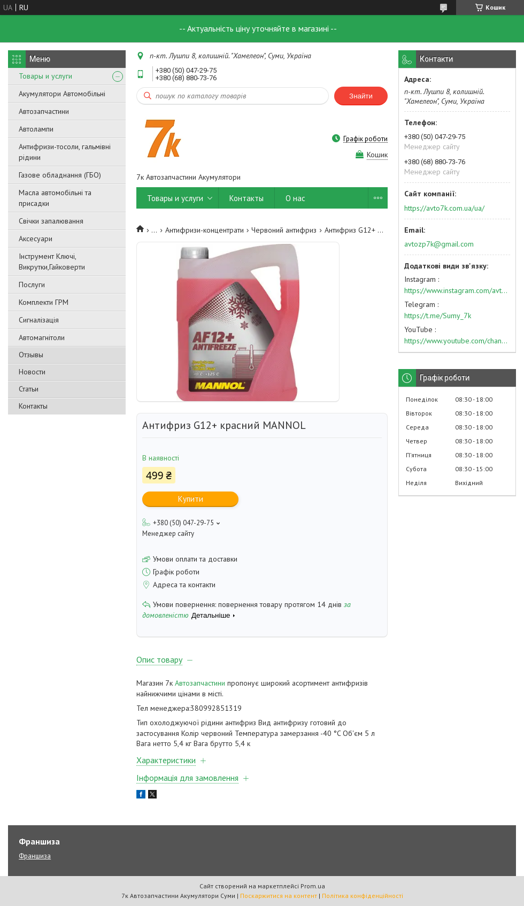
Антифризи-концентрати (204, 230)
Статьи (28, 389)
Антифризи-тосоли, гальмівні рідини (65, 152)
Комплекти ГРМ (43, 302)
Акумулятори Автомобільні (62, 93)
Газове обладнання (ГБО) (60, 175)
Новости (32, 372)
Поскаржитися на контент (278, 896)
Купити (190, 499)
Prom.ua (312, 886)
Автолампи (36, 129)
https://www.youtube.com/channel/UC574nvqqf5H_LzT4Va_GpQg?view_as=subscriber (457, 340)
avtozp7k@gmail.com (439, 244)
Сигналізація (39, 320)
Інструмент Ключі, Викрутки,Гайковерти (52, 261)
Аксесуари (35, 238)
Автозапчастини (44, 111)
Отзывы (31, 354)
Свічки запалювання (51, 221)
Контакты (33, 406)
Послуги (32, 284)
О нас (295, 198)
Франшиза (35, 856)
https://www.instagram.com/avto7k (457, 290)
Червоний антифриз (284, 230)
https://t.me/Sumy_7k (437, 315)
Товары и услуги (45, 76)
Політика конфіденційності (362, 896)
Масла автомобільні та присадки (55, 198)
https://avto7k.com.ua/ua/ (444, 208)
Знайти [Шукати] (361, 96)
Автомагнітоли (42, 337)
